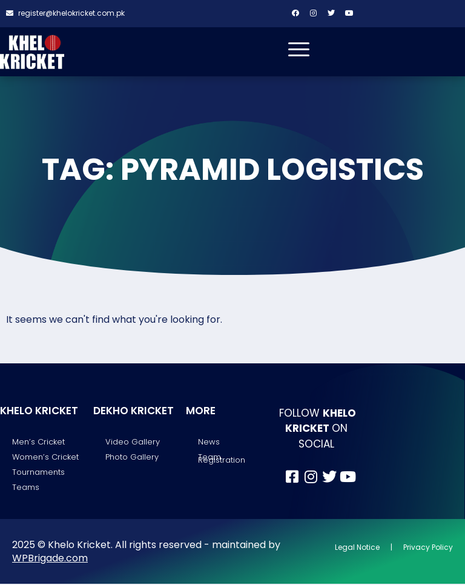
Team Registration (221, 459)
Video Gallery (132, 442)
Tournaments (38, 472)
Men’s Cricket (38, 442)
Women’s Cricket (45, 457)
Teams (25, 488)
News (209, 442)
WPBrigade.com (50, 559)
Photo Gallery (132, 457)
